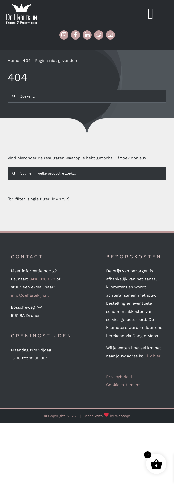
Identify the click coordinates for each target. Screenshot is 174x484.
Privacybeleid (119, 376)
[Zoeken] (14, 96)
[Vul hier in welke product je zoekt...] (87, 173)
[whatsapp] (98, 35)
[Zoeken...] (87, 96)
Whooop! (122, 416)
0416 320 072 (42, 279)
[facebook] (75, 35)
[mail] (110, 35)
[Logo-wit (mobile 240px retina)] (21, 5)
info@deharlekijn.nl (30, 295)
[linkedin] (87, 35)
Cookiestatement (123, 384)
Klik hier (152, 356)
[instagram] (63, 35)
